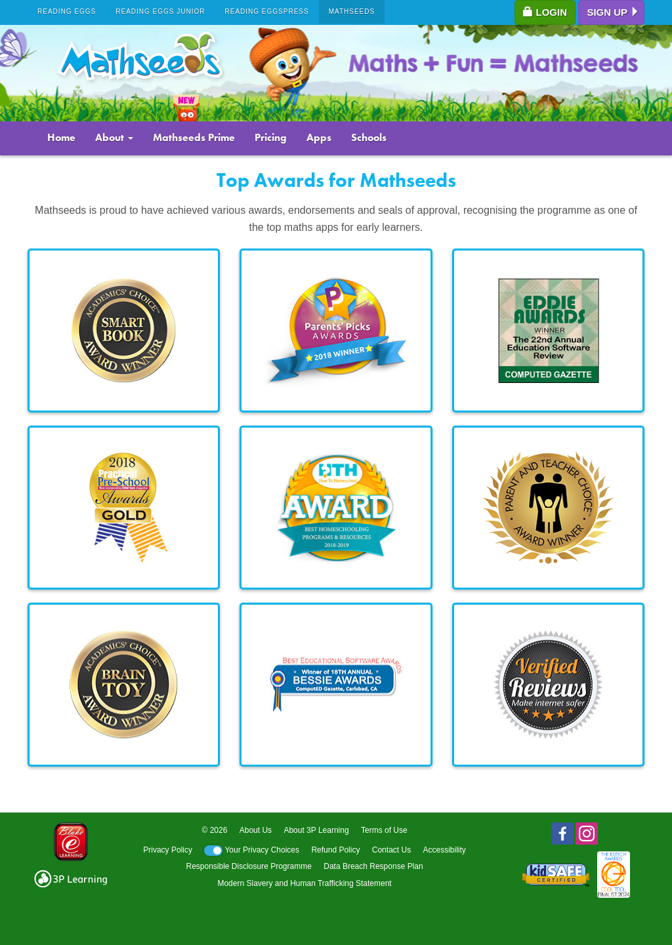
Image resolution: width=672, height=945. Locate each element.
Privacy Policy (167, 850)
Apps (318, 137)
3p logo (71, 878)
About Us (256, 830)
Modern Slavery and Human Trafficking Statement (304, 883)
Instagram (587, 833)
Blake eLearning (70, 841)
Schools (369, 137)
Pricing (271, 137)
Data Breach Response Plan (373, 866)
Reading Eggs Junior (160, 11)
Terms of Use (384, 830)
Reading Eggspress (267, 11)
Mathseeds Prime (194, 137)
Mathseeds (352, 11)
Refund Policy (335, 850)
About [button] (114, 137)
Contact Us (391, 850)
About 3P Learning (316, 830)
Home (61, 137)
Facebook (562, 833)
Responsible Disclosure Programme (248, 866)
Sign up (613, 12)
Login (545, 12)
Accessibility (444, 850)
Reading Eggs (66, 11)
